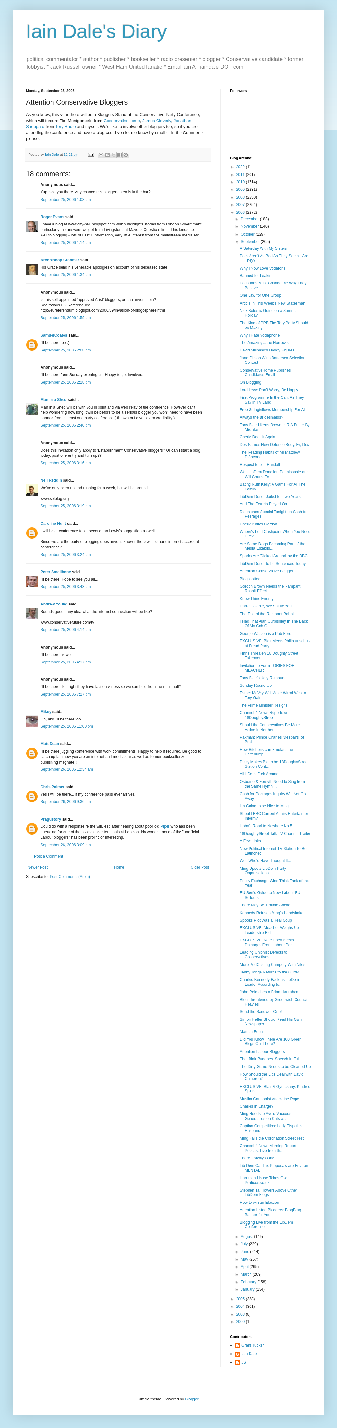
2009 (241, 189)
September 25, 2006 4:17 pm (66, 662)
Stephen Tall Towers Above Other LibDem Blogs (268, 1192)
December (250, 219)
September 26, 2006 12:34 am (67, 769)
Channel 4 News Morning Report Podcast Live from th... (268, 1148)
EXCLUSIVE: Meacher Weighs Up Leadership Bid (269, 930)
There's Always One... (258, 1158)
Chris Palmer (52, 787)
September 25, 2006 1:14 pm (66, 242)
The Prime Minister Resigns (263, 705)
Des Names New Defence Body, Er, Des (274, 445)
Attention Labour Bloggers (262, 1051)
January (248, 1289)
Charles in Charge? (256, 1106)
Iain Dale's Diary (96, 31)
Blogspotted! (250, 579)
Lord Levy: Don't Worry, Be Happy (269, 390)
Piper (164, 826)
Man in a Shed (54, 399)
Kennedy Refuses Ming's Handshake (271, 913)
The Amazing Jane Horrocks (264, 342)
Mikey (46, 711)
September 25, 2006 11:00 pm (67, 726)
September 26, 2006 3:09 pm (66, 845)
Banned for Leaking (256, 275)
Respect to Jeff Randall (260, 464)
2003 (241, 1314)
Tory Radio (65, 126)
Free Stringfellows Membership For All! (273, 410)
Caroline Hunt (53, 523)
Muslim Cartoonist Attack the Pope (269, 1099)
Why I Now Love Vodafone (262, 268)
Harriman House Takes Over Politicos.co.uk (264, 1180)
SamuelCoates (54, 335)
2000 (241, 1321)
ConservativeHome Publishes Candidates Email (265, 372)
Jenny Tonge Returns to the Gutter (269, 972)
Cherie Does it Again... (259, 437)
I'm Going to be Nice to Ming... (266, 806)
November (250, 226)
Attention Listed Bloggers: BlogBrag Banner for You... (270, 1212)
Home (119, 867)
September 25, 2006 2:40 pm (66, 425)
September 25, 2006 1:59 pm (66, 318)
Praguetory (51, 819)
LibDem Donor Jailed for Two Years (270, 496)
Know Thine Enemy (256, 598)
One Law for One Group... (262, 295)
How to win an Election (259, 1202)
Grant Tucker (252, 1345)
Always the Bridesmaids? (261, 417)
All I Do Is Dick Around (259, 774)
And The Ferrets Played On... (265, 504)
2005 (241, 1299)
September (251, 241)
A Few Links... (252, 841)
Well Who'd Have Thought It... (265, 860)
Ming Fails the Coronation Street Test (272, 1138)
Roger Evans (52, 217)
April (245, 1266)
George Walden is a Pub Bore (265, 633)
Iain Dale (249, 1354)
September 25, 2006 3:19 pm (66, 506)
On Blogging (250, 382)
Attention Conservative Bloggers (267, 571)
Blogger (191, 1399)
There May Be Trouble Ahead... (267, 905)
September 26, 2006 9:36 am (66, 802)
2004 (241, 1306)
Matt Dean (50, 744)
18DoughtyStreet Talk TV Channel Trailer (275, 833)
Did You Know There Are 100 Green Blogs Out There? (271, 1041)
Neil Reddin (51, 480)
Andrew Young (54, 604)
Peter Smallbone (56, 572)
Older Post (200, 867)
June (245, 1252)
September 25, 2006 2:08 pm (66, 350)
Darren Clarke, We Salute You (266, 606)
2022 (241, 167)
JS (243, 1362)
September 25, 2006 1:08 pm (66, 199)
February (249, 1282)
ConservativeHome (122, 120)
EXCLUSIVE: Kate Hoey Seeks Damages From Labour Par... (267, 942)
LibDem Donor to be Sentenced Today (273, 563)
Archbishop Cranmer (60, 260)
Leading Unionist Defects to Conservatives (263, 954)
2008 (241, 197)
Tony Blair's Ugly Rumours (262, 678)
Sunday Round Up (256, 685)
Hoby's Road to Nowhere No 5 (266, 826)
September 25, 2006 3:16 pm (66, 463)
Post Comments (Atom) (70, 876)
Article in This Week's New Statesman (272, 303)
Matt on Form (251, 1032)
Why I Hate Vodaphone (260, 335)
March (247, 1274)
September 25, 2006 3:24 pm (66, 554)
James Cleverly (156, 120)
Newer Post (38, 867)
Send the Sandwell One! (261, 1011)
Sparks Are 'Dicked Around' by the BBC (274, 556)
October (248, 234)
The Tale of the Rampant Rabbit (267, 614)
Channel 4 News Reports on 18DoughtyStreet (264, 715)
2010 (241, 182)
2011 (241, 174)
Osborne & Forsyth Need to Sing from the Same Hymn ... (272, 784)
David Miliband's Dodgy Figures (267, 350)
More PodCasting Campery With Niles (272, 964)
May (245, 1259)
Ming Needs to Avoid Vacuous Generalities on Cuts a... (265, 1116)
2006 (241, 212)
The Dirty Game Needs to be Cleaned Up (275, 1067)
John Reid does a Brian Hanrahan (269, 992)
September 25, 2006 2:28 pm (66, 382)
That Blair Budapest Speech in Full (270, 1059)
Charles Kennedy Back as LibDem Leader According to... (269, 981)
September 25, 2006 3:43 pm (66, 586)
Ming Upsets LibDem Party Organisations (263, 870)
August (247, 1236)
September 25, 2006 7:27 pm (66, 694)
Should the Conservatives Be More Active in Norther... (270, 727)
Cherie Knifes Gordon (258, 524)
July (245, 1244)
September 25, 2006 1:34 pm (66, 274)
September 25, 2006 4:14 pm (66, 630)
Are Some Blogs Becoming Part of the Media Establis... (272, 546)
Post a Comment (48, 856)
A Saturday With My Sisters (263, 248)
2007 (241, 204)
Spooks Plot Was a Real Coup (266, 920)
